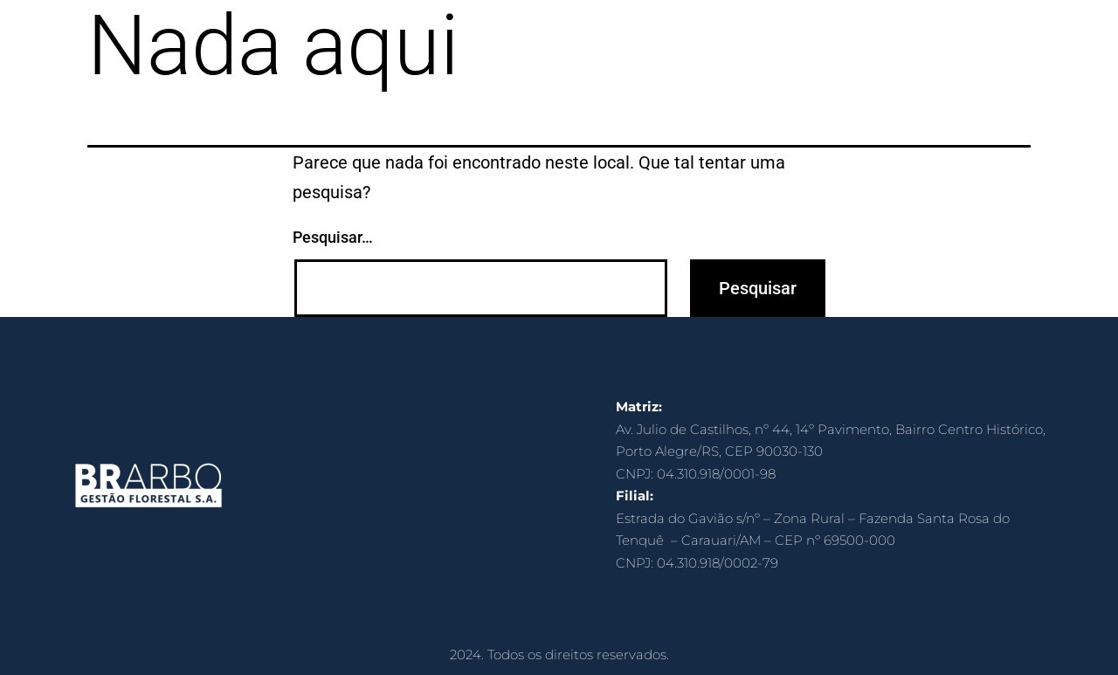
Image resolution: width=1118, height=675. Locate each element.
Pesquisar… (333, 237)
